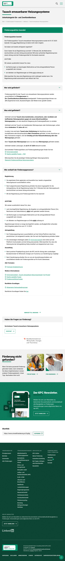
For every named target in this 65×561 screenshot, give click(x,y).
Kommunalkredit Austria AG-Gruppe (41, 549)
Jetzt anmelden (40, 413)
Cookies (31, 555)
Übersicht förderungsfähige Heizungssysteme (19, 160)
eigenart (33, 547)
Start (3, 21)
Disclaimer (13, 555)
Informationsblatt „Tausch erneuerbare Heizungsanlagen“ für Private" (28, 275)
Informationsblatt (12, 152)
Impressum (5, 555)
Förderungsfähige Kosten (15, 279)
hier (27, 291)
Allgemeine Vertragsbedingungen (17, 287)
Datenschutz (38, 555)
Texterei (32, 550)
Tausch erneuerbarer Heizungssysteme (38, 21)
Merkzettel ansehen (31, 312)
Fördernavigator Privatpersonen (14, 21)
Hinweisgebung (22, 555)
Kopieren (37, 433)
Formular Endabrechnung (15, 267)
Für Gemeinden (50, 374)
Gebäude (25, 21)
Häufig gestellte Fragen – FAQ (16, 154)
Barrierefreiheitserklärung (52, 555)
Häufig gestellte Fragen (14, 277)
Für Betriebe (31, 374)
